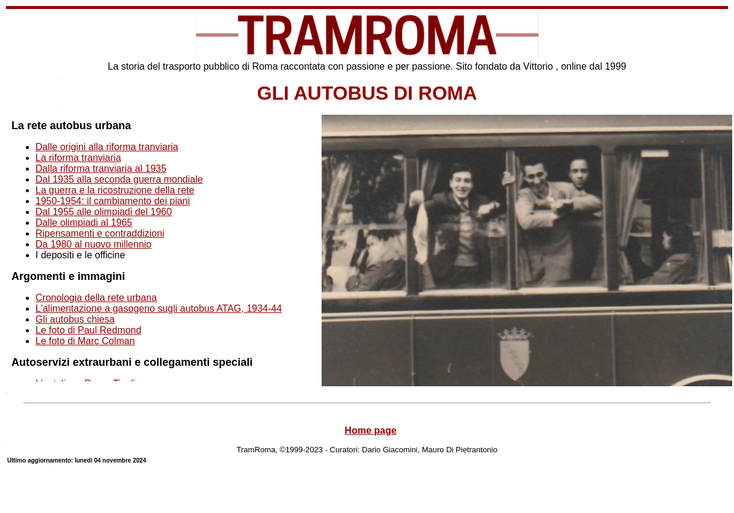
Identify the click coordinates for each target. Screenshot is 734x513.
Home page (370, 430)
